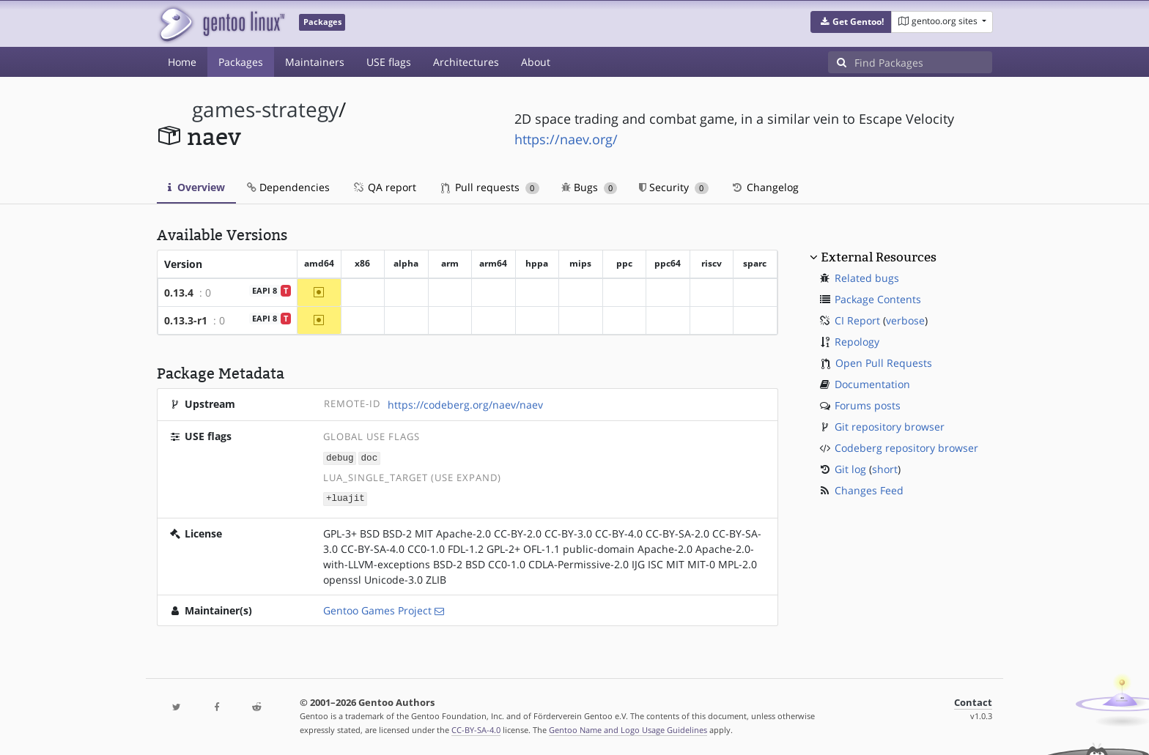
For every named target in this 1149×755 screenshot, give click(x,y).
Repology (857, 342)
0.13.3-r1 (185, 320)
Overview (196, 187)
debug (340, 457)
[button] (851, 22)
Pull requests (490, 187)
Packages (240, 62)
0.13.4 (178, 293)
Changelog (765, 187)
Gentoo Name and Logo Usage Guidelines (628, 728)
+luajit (345, 497)
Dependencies (288, 187)
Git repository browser (890, 427)
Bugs (589, 187)
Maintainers (314, 62)
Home (182, 62)
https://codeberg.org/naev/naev (465, 405)
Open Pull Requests (883, 363)
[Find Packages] (923, 62)
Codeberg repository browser (906, 448)
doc (369, 457)
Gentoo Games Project (377, 609)
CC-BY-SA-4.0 (475, 728)
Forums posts (868, 405)
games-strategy (265, 109)
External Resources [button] (878, 257)
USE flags (388, 62)
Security (674, 187)
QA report (384, 187)
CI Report (857, 320)
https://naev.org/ (566, 139)
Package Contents (878, 299)
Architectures (466, 62)
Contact (973, 701)
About (535, 62)
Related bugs (867, 278)
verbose (905, 320)
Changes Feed (869, 490)
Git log (850, 469)
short (885, 469)
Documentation (872, 384)
